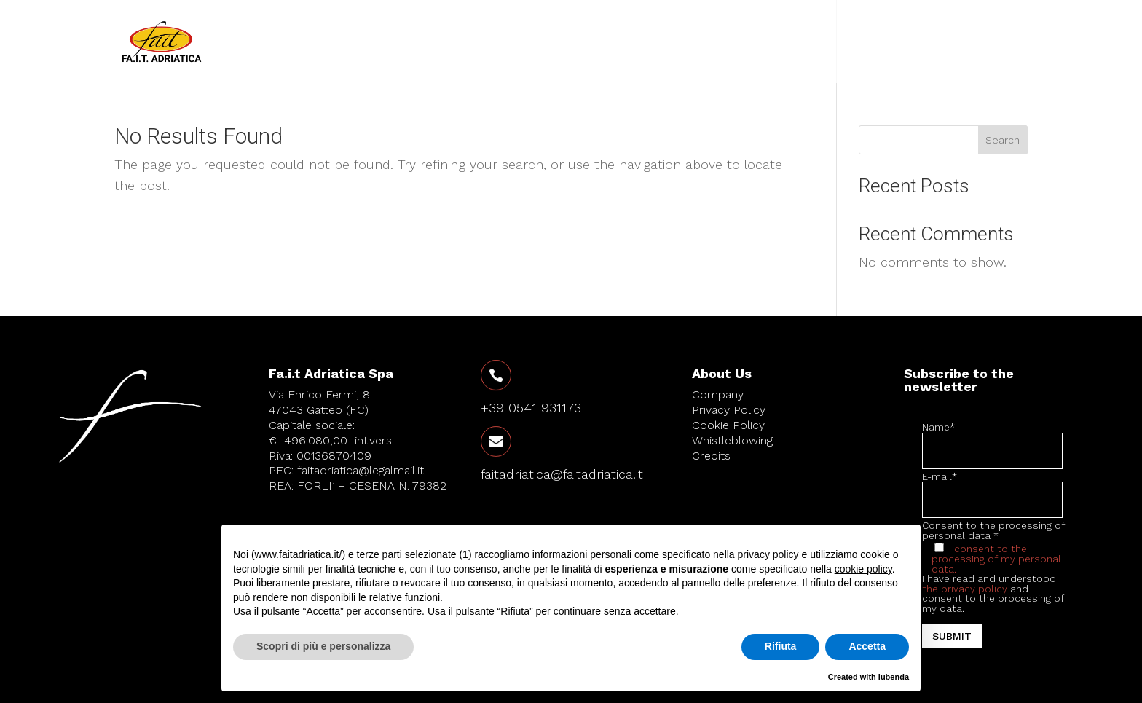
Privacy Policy (728, 410)
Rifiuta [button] (781, 646)
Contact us (904, 41)
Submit (952, 636)
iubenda (893, 676)
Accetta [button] (867, 646)
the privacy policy (964, 588)
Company (725, 41)
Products (803, 41)
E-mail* (992, 489)
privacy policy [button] (768, 554)
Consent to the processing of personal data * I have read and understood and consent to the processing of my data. (994, 584)
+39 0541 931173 (531, 407)
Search (1002, 140)
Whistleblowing (732, 440)
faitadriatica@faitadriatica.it (562, 474)
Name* (992, 440)
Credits (711, 456)
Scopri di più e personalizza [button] (323, 646)
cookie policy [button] (863, 569)
